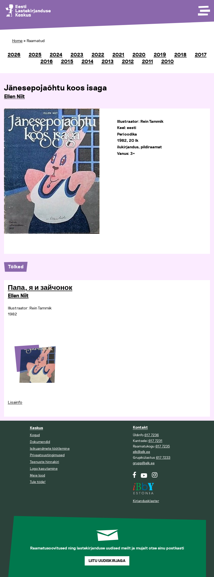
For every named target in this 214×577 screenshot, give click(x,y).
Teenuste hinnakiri (44, 462)
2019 (160, 55)
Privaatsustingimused (47, 455)
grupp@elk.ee (144, 463)
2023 (76, 55)
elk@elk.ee (141, 452)
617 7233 (163, 457)
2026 (14, 55)
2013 (107, 61)
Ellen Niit (14, 96)
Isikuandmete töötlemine (50, 448)
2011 (147, 61)
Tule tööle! (38, 482)
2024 (56, 55)
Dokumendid (40, 442)
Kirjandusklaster (146, 501)
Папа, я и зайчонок (40, 287)
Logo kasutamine (44, 469)
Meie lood (37, 475)
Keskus (36, 428)
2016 (46, 61)
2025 (35, 55)
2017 (200, 55)
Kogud (35, 435)
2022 (97, 55)
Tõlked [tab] (16, 267)
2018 (180, 55)
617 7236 (151, 435)
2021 (118, 55)
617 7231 (155, 441)
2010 (167, 61)
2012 (128, 61)
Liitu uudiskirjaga (107, 560)
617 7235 (162, 446)
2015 (67, 61)
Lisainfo (15, 402)
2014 (87, 61)
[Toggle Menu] (203, 9)
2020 (139, 55)
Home (17, 40)
